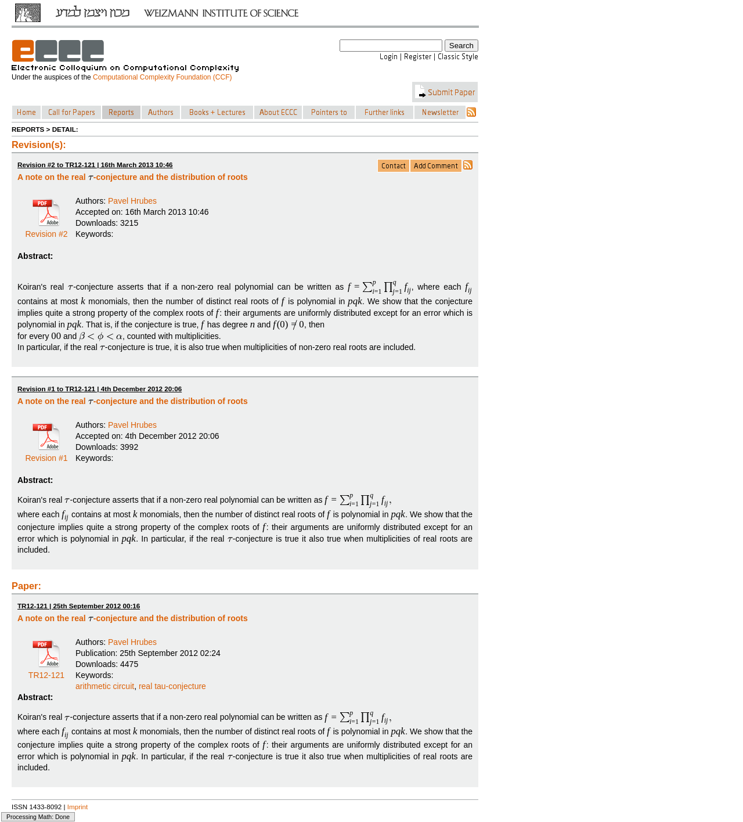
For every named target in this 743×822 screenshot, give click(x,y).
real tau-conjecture (172, 686)
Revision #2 (46, 229)
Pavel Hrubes (132, 201)
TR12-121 (46, 671)
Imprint (77, 806)
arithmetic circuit (104, 686)
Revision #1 (46, 454)
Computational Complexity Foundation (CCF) (162, 77)
